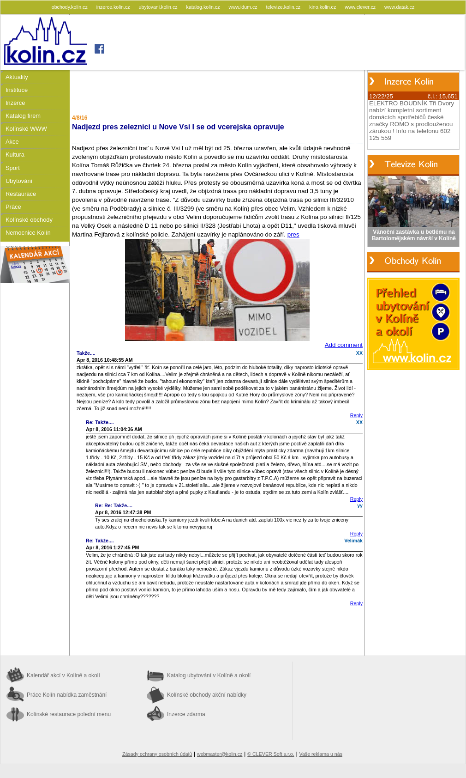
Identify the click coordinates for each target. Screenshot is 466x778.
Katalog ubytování (209, 675)
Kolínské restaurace (69, 714)
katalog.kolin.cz (203, 7)
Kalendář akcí (63, 675)
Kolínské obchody (29, 219)
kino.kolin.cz (323, 7)
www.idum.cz (243, 7)
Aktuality (17, 76)
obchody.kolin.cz (70, 7)
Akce (12, 141)
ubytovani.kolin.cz (159, 7)
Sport (13, 167)
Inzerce (15, 102)
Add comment (344, 344)
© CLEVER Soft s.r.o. (270, 754)
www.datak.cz (399, 7)
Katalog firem (23, 115)
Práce (13, 206)
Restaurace (21, 193)
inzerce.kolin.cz (113, 7)
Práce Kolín (67, 695)
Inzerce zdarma (186, 714)
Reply (356, 415)
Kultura (15, 154)
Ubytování (19, 180)
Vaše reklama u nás (320, 754)
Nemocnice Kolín (28, 232)
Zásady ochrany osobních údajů (157, 754)
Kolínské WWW (26, 128)
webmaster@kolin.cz (219, 754)
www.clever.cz (361, 7)
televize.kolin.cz (284, 7)
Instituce (17, 89)
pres (293, 234)
